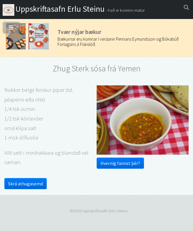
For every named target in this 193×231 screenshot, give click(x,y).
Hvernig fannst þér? (120, 163)
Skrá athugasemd (25, 184)
